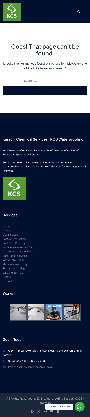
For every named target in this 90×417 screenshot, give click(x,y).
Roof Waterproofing (14, 238)
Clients (7, 276)
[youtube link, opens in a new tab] (51, 411)
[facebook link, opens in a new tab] (32, 411)
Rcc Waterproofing (14, 268)
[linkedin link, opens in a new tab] (58, 411)
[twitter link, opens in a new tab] (38, 411)
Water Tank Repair (13, 259)
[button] (78, 11)
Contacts (8, 281)
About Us (8, 230)
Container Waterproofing (17, 251)
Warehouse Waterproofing (18, 247)
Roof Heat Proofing (14, 243)
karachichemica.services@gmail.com (30, 366)
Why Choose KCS (13, 272)
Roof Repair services (15, 255)
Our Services (10, 234)
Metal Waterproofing (15, 264)
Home (6, 226)
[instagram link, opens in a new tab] (45, 411)
